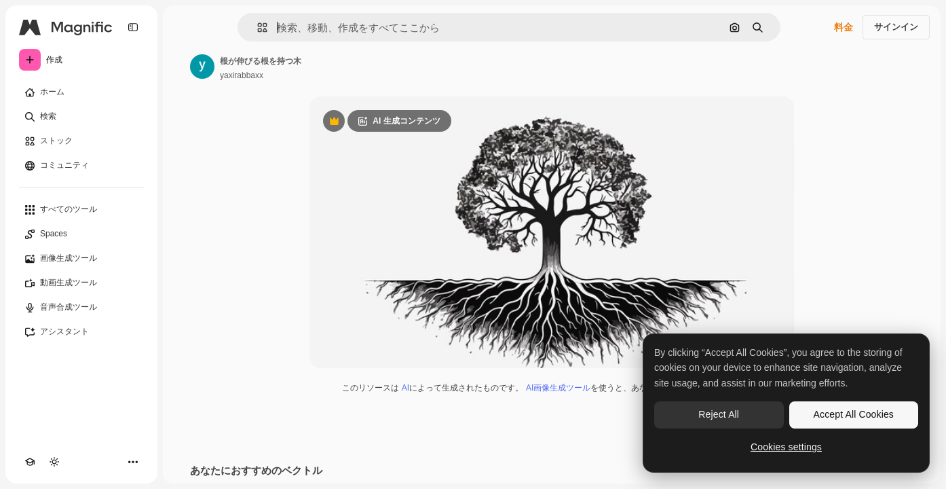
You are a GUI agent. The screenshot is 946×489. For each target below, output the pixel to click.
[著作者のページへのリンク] (202, 66)
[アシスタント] (81, 332)
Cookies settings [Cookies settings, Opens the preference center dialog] (786, 446)
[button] (257, 27)
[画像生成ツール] (81, 259)
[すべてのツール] (81, 210)
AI (405, 388)
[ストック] (81, 141)
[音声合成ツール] (81, 308)
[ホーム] (81, 92)
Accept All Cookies (854, 414)
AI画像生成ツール (558, 388)
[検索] (81, 117)
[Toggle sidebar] (133, 27)
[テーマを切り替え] (54, 462)
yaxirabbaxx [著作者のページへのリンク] (241, 75)
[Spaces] (81, 234)
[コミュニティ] (81, 166)
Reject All (718, 414)
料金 (843, 27)
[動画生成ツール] (81, 283)
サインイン (896, 27)
